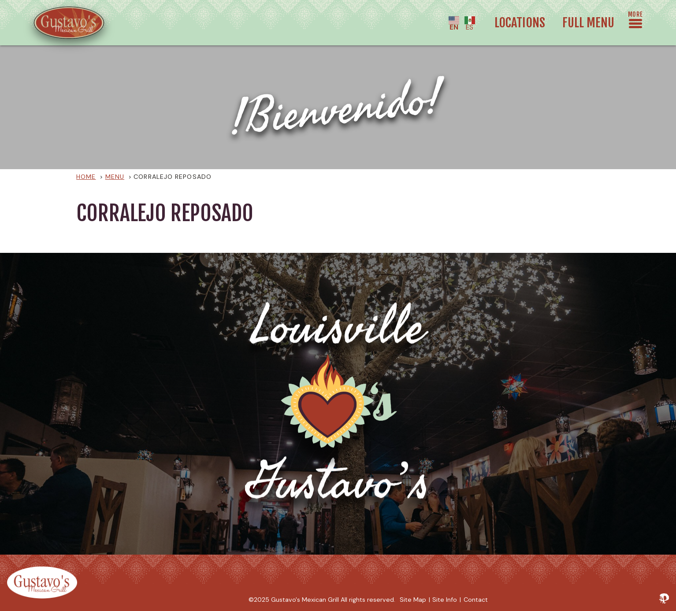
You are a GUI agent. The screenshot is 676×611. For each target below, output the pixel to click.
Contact (476, 600)
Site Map (413, 600)
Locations (519, 22)
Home (86, 177)
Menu (114, 177)
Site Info (444, 600)
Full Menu (588, 22)
